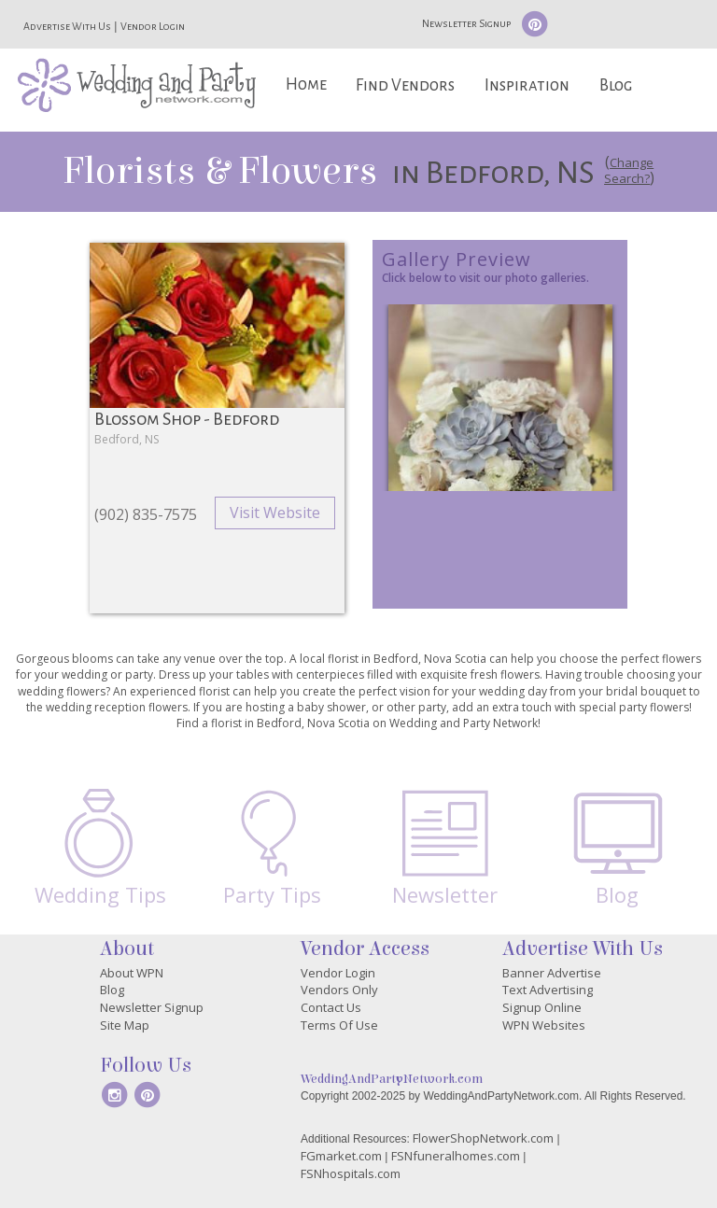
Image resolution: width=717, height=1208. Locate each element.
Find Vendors (405, 85)
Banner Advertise (551, 972)
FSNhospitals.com (351, 1173)
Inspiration (527, 85)
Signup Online (542, 1007)
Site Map (124, 1025)
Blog (615, 85)
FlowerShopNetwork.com (483, 1138)
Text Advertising (547, 989)
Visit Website (275, 512)
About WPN (131, 972)
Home (306, 84)
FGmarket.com (341, 1155)
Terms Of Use (339, 1025)
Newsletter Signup (466, 23)
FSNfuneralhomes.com (455, 1155)
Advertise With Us (67, 26)
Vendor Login (152, 26)
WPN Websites (543, 1025)
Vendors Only (339, 989)
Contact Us (331, 1007)
